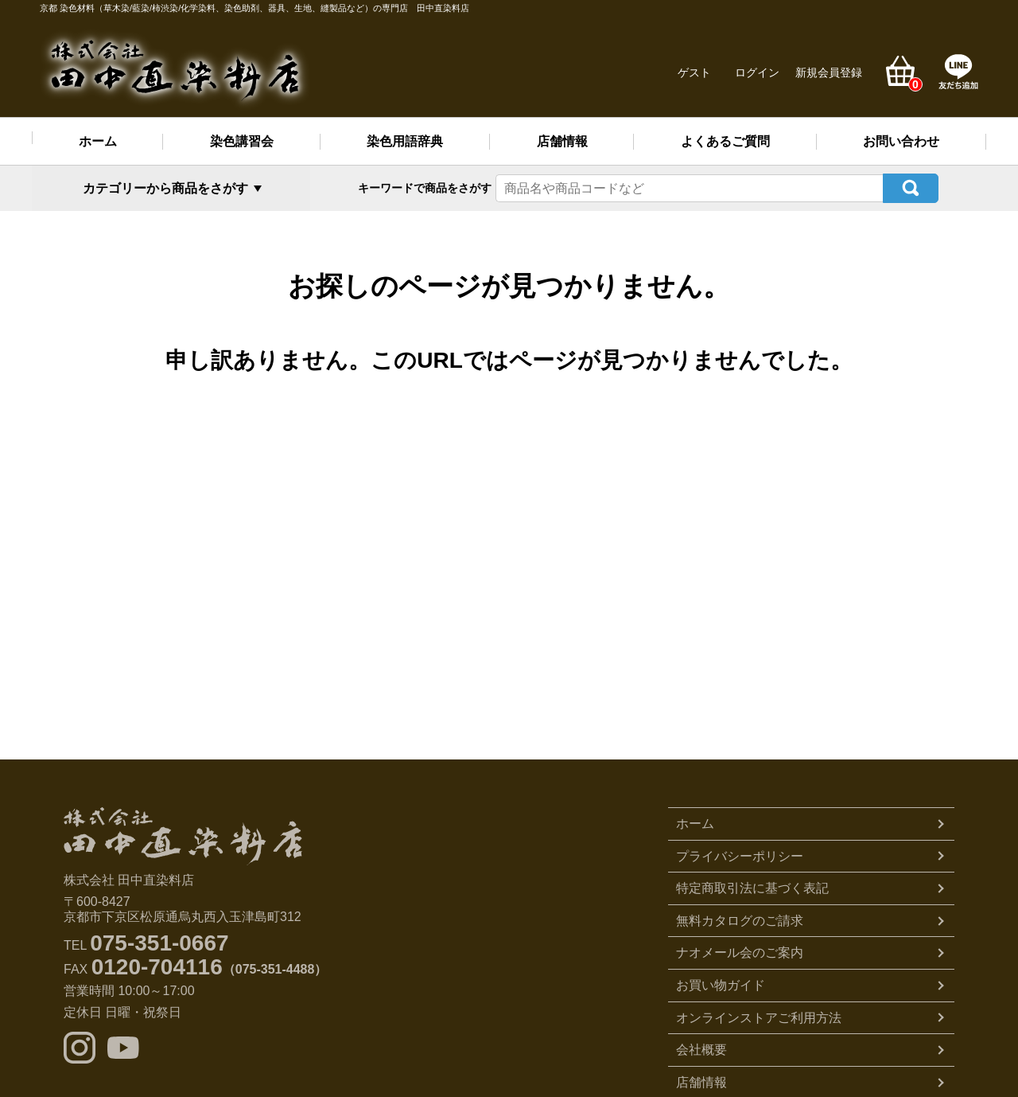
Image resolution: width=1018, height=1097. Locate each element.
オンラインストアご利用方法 (758, 1016)
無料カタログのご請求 (739, 919)
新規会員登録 (828, 72)
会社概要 (701, 1048)
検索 (910, 187)
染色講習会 (242, 141)
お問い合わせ (901, 141)
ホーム (98, 141)
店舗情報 (562, 141)
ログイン (757, 72)
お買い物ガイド (720, 983)
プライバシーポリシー (739, 854)
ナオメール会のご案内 (739, 951)
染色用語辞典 (405, 141)
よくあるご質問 (725, 141)
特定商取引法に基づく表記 (752, 887)
